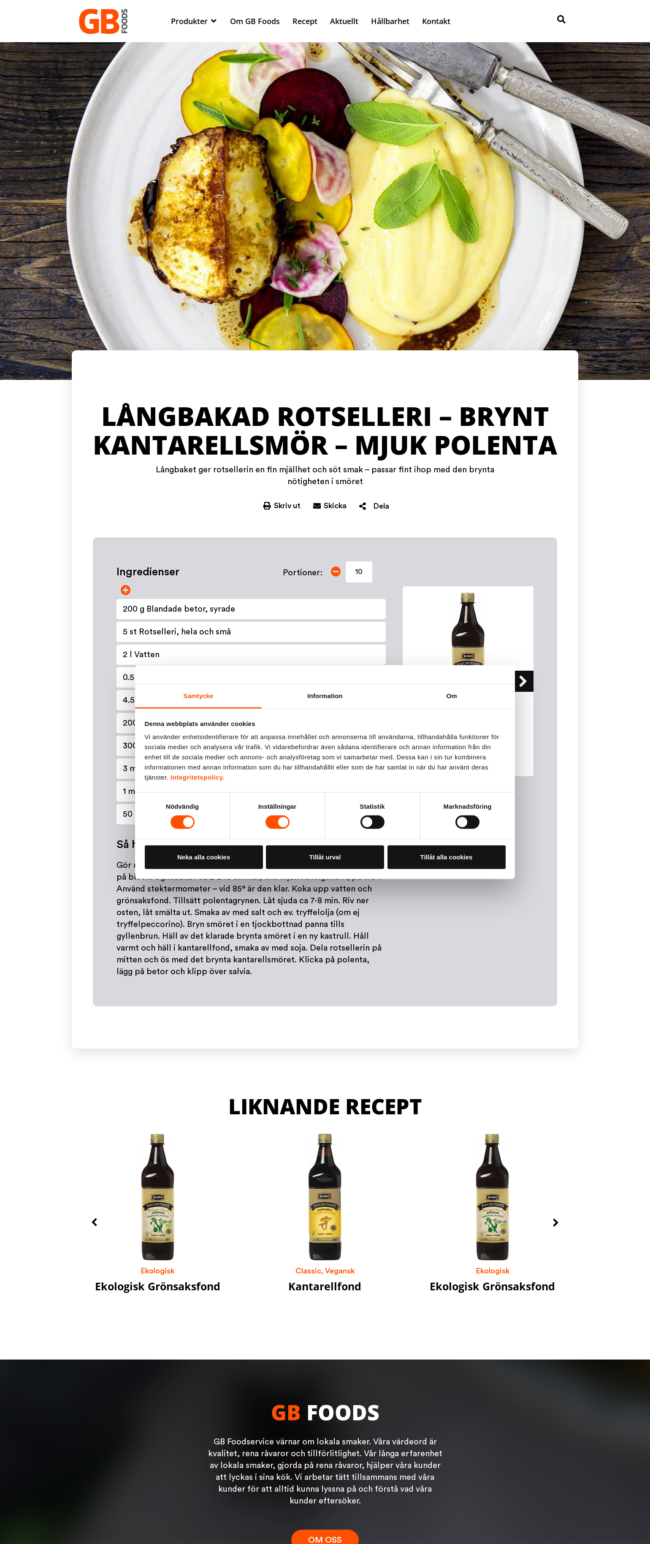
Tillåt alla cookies (446, 856)
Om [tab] (451, 695)
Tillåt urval (325, 856)
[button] (194, 21)
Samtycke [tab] (199, 695)
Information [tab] (325, 695)
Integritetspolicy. (198, 777)
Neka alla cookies (203, 856)
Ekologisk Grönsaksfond (157, 1286)
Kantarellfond (324, 1286)
